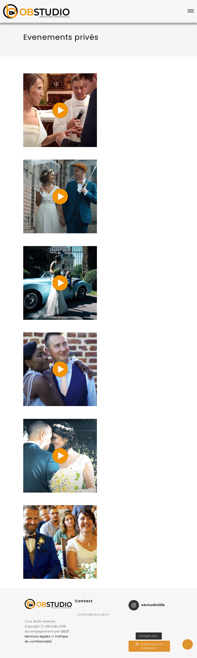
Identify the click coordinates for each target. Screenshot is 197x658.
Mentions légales (37, 636)
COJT (65, 631)
